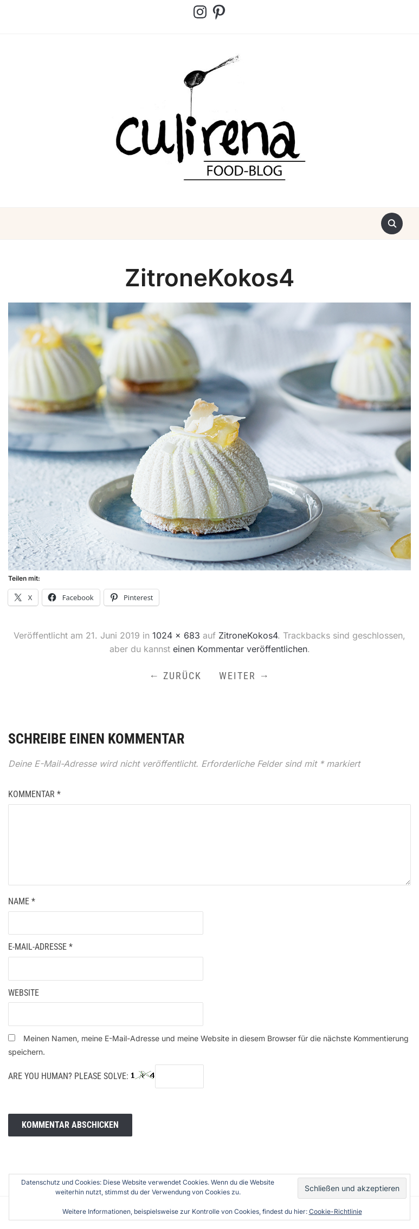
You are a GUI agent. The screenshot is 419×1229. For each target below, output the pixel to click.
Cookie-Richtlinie (335, 1211)
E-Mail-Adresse (40, 947)
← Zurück (175, 675)
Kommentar (34, 794)
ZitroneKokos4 (248, 635)
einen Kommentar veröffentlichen (240, 648)
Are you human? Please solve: (106, 1076)
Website (23, 993)
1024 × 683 (176, 635)
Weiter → (244, 675)
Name (21, 901)
